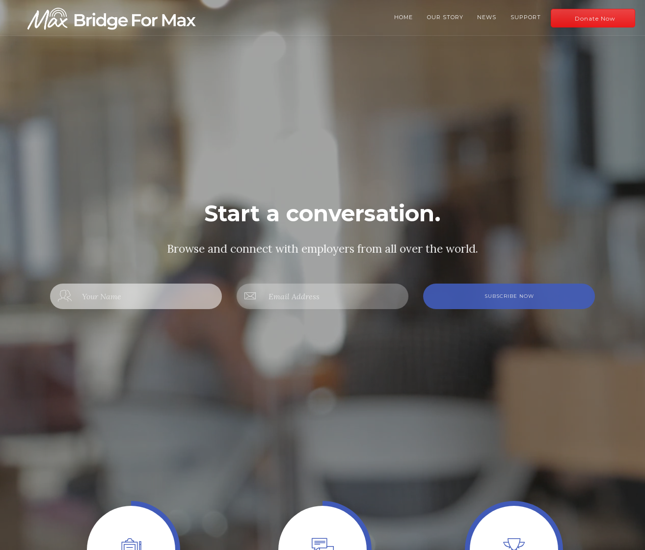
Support (526, 17)
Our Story (445, 17)
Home (403, 17)
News (486, 17)
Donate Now (595, 18)
